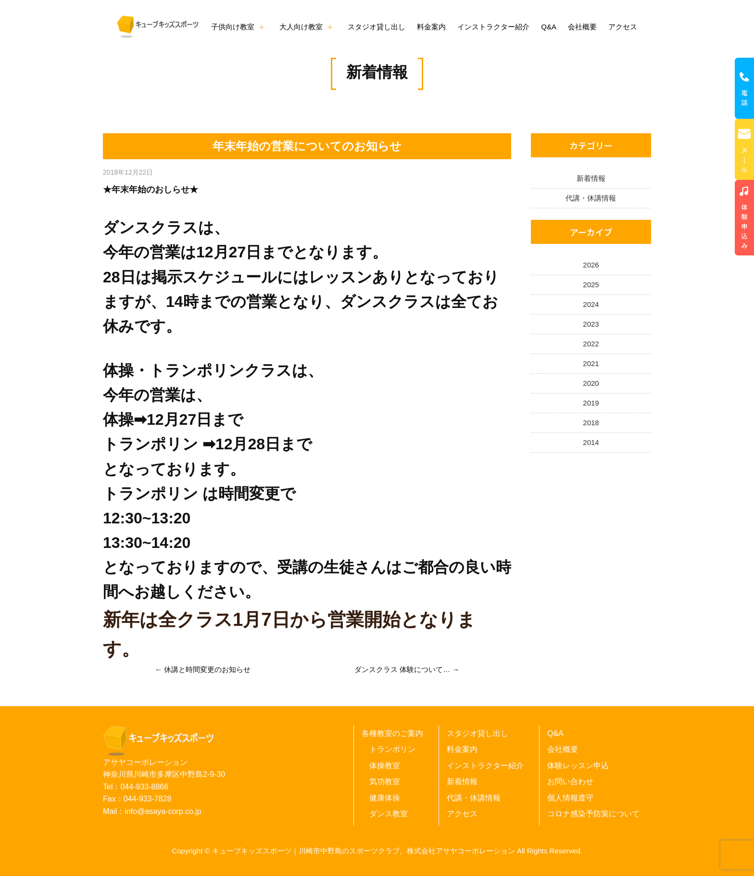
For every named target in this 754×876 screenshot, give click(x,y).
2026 (591, 265)
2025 (591, 284)
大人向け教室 (301, 27)
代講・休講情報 (591, 198)
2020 (591, 383)
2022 (591, 344)
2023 (591, 324)
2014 (591, 442)
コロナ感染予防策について (593, 814)
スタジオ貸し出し (376, 27)
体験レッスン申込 (578, 766)
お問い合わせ (570, 781)
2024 (591, 304)
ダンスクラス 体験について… (402, 669)
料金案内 (431, 27)
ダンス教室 (388, 814)
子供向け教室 (232, 27)
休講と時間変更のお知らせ (207, 669)
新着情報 (377, 72)
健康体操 (384, 798)
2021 (591, 363)
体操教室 (384, 766)
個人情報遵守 (570, 798)
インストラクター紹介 (493, 27)
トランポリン (392, 749)
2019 (591, 403)
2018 (591, 423)
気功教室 (384, 781)
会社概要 (582, 27)
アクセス (622, 27)
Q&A (548, 27)
